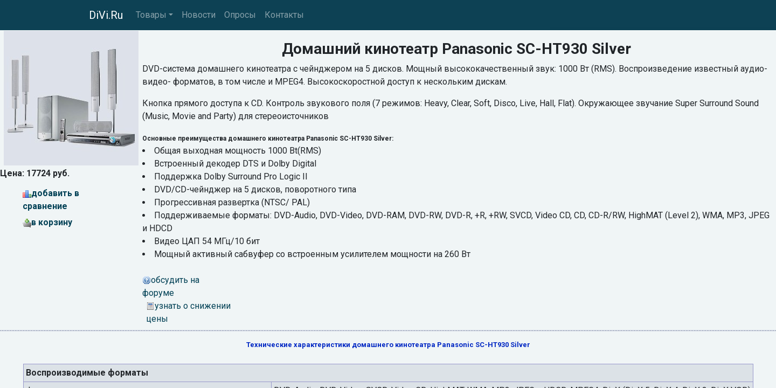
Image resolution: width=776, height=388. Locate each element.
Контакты (284, 15)
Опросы (240, 15)
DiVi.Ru (106, 15)
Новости (199, 15)
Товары (151, 15)
